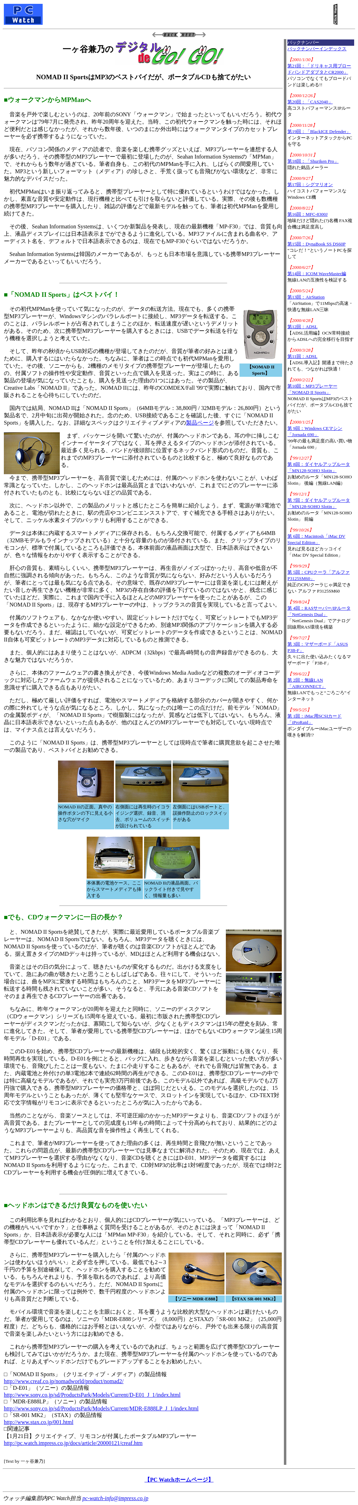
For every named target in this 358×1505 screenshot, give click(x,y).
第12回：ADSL (302, 326)
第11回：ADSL (302, 356)
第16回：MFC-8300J (307, 214)
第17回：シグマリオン (310, 184)
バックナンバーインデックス (316, 48)
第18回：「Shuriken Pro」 (312, 161)
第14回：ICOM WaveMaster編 (316, 273)
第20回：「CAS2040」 (309, 101)
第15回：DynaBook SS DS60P (316, 244)
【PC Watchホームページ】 (178, 1480)
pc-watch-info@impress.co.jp (115, 1498)
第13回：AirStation (305, 297)
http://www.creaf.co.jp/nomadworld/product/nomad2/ (63, 1381)
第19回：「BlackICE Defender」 (319, 131)
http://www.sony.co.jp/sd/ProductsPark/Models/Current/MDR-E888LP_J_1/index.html (101, 1408)
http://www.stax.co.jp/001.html (38, 1422)
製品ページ (200, 423)
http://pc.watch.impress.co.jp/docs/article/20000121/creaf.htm (73, 1443)
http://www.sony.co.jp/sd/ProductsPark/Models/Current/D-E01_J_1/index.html (92, 1395)
